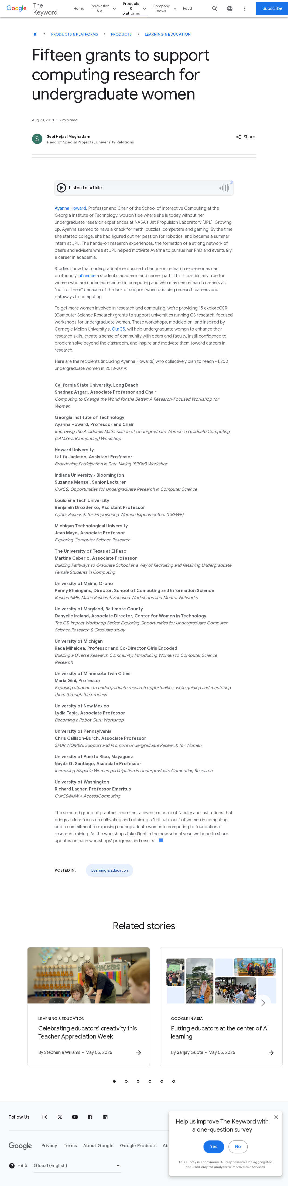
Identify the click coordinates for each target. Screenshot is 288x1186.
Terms (70, 1146)
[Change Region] (77, 1165)
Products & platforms (135, 8)
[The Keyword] (35, 34)
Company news (165, 8)
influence (86, 276)
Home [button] (79, 8)
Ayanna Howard (70, 208)
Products (121, 34)
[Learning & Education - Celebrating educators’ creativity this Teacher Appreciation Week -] (73, 1007)
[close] (271, 1167)
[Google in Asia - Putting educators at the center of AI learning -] (215, 1007)
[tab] (114, 1082)
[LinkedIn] (105, 1117)
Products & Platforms (74, 34)
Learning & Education (168, 34)
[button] (245, 137)
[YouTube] (74, 1117)
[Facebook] (90, 1117)
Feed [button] (187, 8)
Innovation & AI (104, 8)
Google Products (138, 1146)
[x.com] (59, 1117)
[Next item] (262, 1003)
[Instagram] (44, 1117)
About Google (98, 1146)
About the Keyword (184, 1146)
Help (18, 1166)
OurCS (118, 329)
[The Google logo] (20, 1146)
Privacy (49, 1146)
